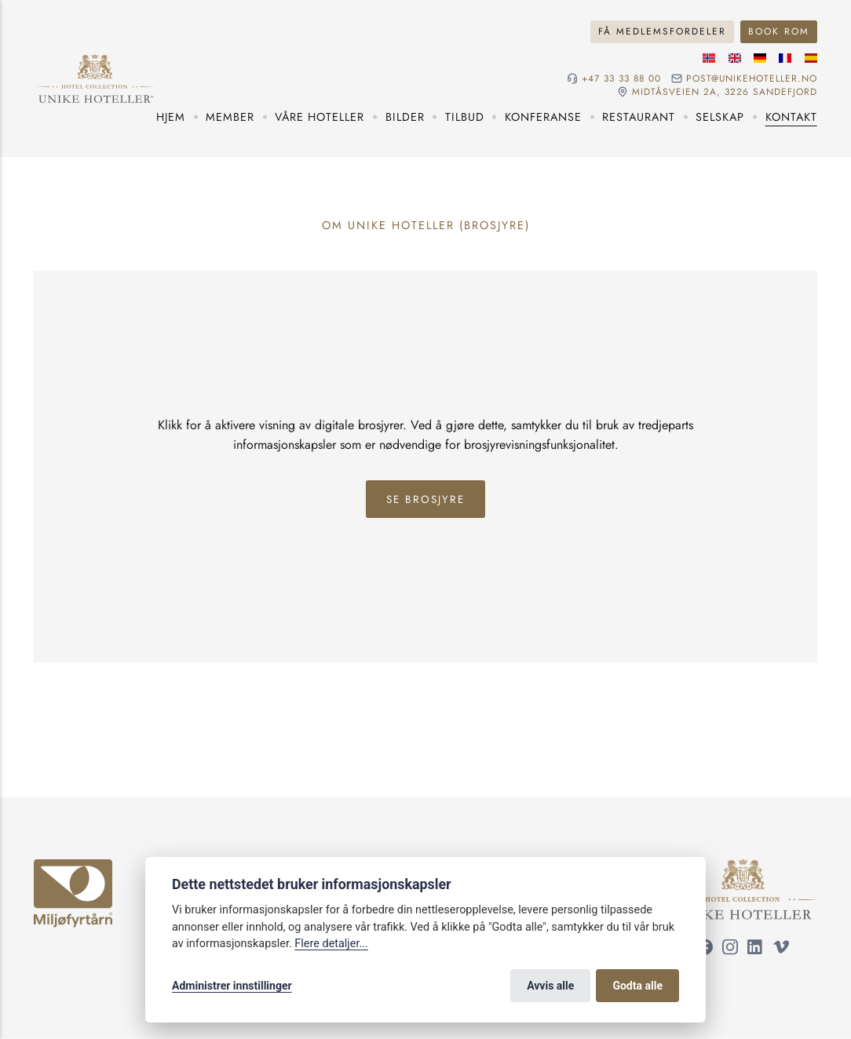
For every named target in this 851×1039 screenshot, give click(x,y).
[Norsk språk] (709, 58)
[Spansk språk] (811, 58)
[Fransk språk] (785, 58)
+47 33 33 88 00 (621, 78)
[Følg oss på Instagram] (730, 949)
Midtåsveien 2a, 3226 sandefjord (724, 91)
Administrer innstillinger (232, 985)
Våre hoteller (319, 117)
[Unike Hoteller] (743, 867)
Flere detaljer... (331, 943)
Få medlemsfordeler (662, 31)
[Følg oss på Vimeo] (781, 949)
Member (230, 117)
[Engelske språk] (735, 58)
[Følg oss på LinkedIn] (755, 949)
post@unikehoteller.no (751, 78)
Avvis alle (550, 985)
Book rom (778, 31)
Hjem (170, 117)
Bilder (405, 117)
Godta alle (637, 985)
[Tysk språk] (760, 58)
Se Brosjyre (425, 499)
